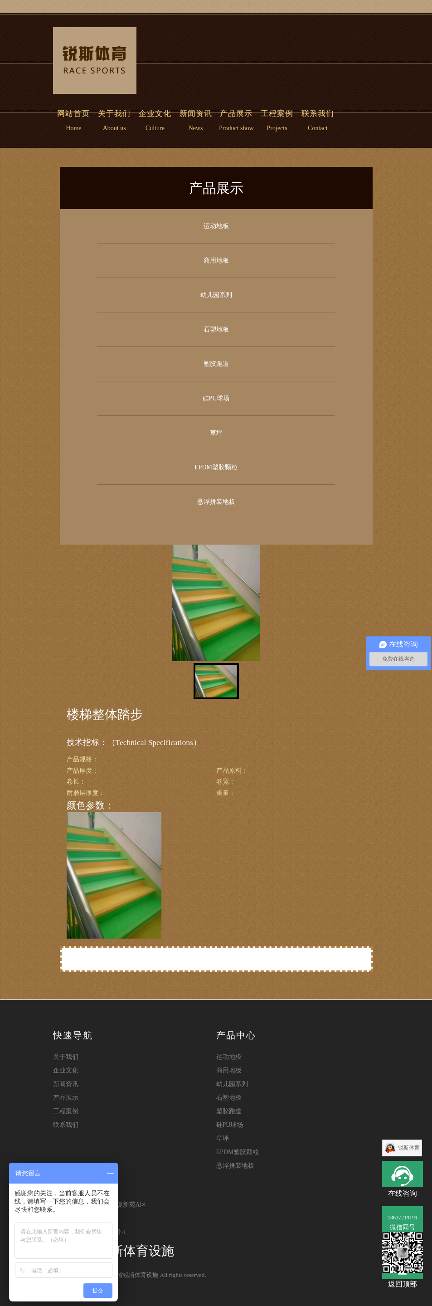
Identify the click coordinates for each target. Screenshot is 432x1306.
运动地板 (216, 226)
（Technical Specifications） (154, 742)
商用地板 (216, 260)
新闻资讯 (196, 113)
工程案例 (277, 113)
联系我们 (317, 113)
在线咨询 (402, 1174)
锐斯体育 (409, 1148)
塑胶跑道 (216, 364)
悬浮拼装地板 (216, 501)
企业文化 (155, 113)
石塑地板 (216, 329)
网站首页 (75, 113)
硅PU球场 (216, 398)
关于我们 (114, 113)
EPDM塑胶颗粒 (216, 467)
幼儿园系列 (216, 295)
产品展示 (236, 113)
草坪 (216, 432)
